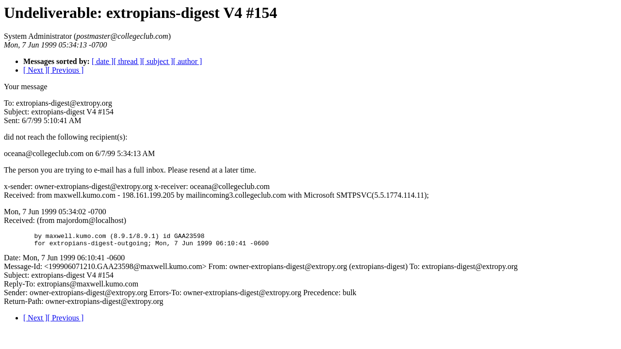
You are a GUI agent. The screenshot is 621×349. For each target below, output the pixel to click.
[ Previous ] (66, 70)
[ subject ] (157, 61)
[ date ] (103, 61)
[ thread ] (128, 61)
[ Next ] (35, 70)
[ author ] (187, 61)
